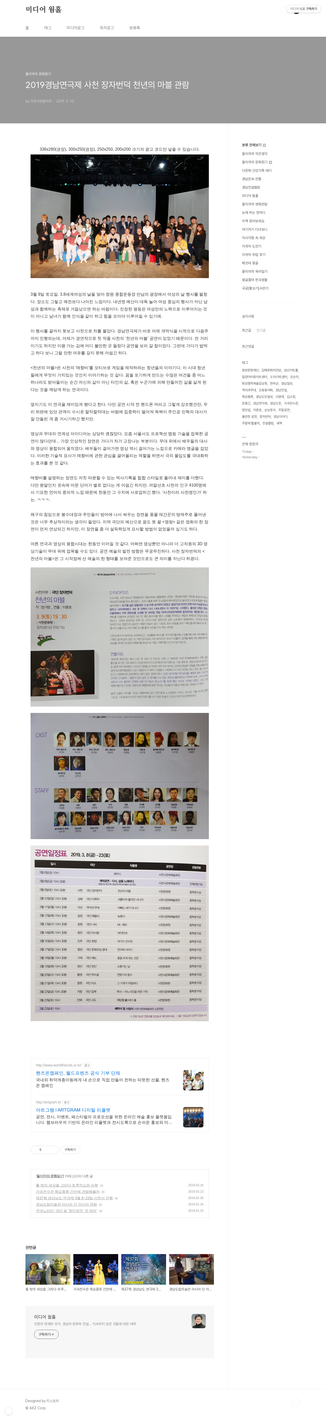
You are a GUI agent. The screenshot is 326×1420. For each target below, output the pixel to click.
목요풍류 (247, 397)
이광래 (280, 397)
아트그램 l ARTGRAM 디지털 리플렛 (73, 1110)
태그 (47, 27)
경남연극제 (260, 403)
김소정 (291, 397)
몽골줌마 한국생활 (254, 280)
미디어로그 (76, 27)
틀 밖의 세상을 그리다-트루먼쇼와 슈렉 (67, 1185)
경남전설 (281, 390)
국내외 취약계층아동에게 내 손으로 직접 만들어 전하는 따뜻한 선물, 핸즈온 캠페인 (102, 1083)
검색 (285, 10)
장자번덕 (265, 417)
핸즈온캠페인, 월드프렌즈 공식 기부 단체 (78, 1073)
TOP (296, 1403)
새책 (279, 423)
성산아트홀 (291, 370)
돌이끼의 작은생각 (254, 154)
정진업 (246, 410)
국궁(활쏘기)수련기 (255, 288)
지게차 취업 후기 (253, 255)
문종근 (246, 403)
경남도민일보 (264, 397)
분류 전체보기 (254, 145)
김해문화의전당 (271, 370)
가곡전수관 (291, 403)
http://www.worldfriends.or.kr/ (59, 1065)
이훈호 (257, 410)
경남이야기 (281, 417)
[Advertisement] (123, 1041)
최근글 (246, 330)
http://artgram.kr (48, 1102)
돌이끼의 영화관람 (254, 204)
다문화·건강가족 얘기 (256, 170)
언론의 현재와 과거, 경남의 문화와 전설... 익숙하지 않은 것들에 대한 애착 (85, 1324)
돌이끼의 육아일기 (254, 271)
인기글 (261, 330)
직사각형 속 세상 (253, 238)
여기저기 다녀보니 (254, 229)
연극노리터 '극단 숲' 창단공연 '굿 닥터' (66, 1211)
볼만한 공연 (249, 417)
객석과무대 (249, 390)
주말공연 (284, 410)
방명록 (134, 27)
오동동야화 (266, 390)
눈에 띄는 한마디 (253, 213)
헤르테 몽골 (250, 263)
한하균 (274, 383)
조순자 (294, 377)
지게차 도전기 (251, 246)
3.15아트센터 (278, 377)
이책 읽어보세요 (253, 221)
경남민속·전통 (251, 179)
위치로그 (107, 27)
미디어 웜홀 (43, 10)
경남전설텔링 (251, 187)
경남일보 (286, 383)
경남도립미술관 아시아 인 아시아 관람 (66, 1204)
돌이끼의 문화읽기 (50, 1176)
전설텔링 (268, 423)
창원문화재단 (250, 370)
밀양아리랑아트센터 (254, 377)
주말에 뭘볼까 (251, 423)
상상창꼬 (270, 410)
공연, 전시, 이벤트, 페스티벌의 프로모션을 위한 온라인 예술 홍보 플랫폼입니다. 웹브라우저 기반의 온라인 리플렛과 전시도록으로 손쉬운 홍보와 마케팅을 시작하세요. (104, 1120)
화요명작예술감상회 (254, 383)
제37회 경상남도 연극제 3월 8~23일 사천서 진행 (74, 1198)
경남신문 (275, 403)
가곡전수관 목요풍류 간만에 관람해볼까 (68, 1192)
